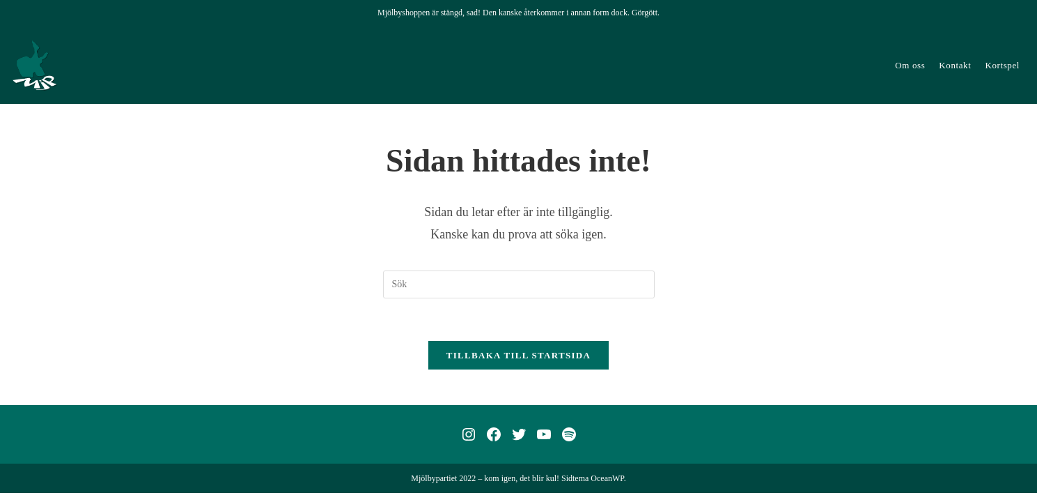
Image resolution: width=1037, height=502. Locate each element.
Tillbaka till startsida (518, 355)
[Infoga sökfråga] (519, 284)
